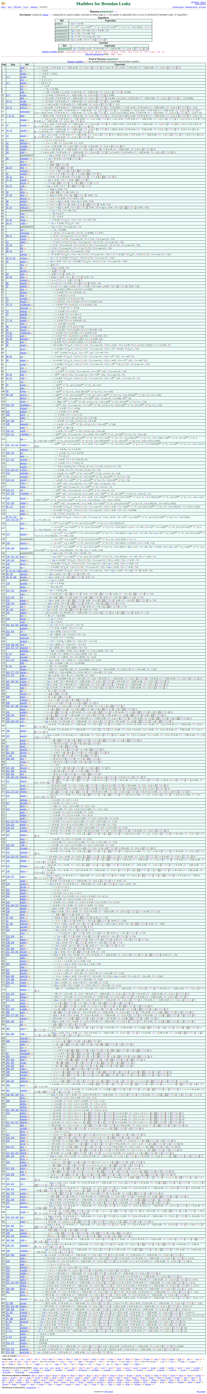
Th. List (25, 7)
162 (8, 625)
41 (7, 207)
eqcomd (23, 657)
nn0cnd (23, 311)
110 (7, 431)
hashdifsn (24, 651)
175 (8, 675)
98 (7, 395)
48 (7, 258)
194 (17, 721)
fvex (22, 368)
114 (16, 445)
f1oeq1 (23, 239)
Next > (203, 2)
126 (8, 490)
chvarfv (23, 577)
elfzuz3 (23, 463)
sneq (22, 140)
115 (7, 503)
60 (7, 574)
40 (7, 201)
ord (21, 606)
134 (17, 519)
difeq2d (23, 143)
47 (11, 223)
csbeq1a (24, 170)
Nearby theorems (200, 4)
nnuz (22, 456)
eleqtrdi (23, 459)
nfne (22, 167)
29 (11, 167)
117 (7, 459)
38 (11, 195)
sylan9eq (24, 660)
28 (7, 167)
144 (8, 564)
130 (12, 503)
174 (12, 660)
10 (7, 101)
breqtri (23, 83)
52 (7, 245)
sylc (22, 721)
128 (12, 493)
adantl (23, 136)
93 (7, 374)
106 (8, 415)
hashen (23, 669)
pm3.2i (23, 107)
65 (11, 571)
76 (7, 314)
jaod (22, 336)
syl (21, 245)
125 (8, 493)
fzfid (22, 510)
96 (7, 507)
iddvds (23, 73)
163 (12, 625)
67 (7, 286)
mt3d (22, 609)
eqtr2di (23, 480)
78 (11, 320)
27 (7, 180)
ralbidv (23, 149)
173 (8, 657)
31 (7, 174)
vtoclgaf (24, 571)
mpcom (23, 574)
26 (7, 158)
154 (12, 597)
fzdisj (22, 418)
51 (11, 236)
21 (7, 143)
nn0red (23, 411)
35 (11, 186)
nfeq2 (22, 697)
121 (17, 470)
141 (12, 556)
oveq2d (23, 298)
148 (14, 577)
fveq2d (23, 125)
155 (8, 600)
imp (22, 342)
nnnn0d (23, 583)
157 (8, 606)
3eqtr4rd (24, 648)
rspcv (22, 718)
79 (7, 333)
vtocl (22, 556)
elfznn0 (23, 408)
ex (21, 567)
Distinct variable (49, 51)
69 (7, 339)
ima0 (22, 427)
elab (22, 374)
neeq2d (23, 174)
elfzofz (23, 317)
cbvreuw (24, 706)
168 (12, 644)
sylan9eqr (24, 493)
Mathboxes (33, 7)
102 (8, 405)
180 (12, 681)
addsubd (24, 625)
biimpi (23, 731)
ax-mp (23, 77)
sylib (22, 186)
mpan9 (23, 180)
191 (8, 712)
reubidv (23, 712)
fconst (23, 385)
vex (22, 86)
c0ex (22, 388)
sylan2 (23, 560)
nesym (23, 183)
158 (11, 609)
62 (7, 277)
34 (7, 186)
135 (8, 560)
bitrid (22, 715)
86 (7, 345)
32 (11, 177)
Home (10, 7)
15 (13, 116)
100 (11, 395)
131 (11, 507)
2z (21, 70)
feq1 (22, 528)
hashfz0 (23, 628)
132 (14, 517)
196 (8, 731)
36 (7, 609)
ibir (21, 248)
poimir (45, 15)
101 (8, 445)
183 (8, 687)
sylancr (23, 445)
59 (7, 261)
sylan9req (24, 434)
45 (7, 220)
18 (11, 130)
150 (8, 583)
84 (11, 339)
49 (7, 251)
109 (8, 424)
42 (11, 207)
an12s (22, 564)
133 (8, 519)
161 (8, 672)
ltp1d (22, 415)
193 (8, 718)
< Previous (194, 2)
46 (11, 220)
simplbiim (24, 405)
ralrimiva (24, 158)
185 (8, 706)
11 (11, 101)
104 (8, 434)
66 (7, 283)
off (21, 518)
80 (7, 326)
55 (7, 248)
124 (12, 480)
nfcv (22, 161)
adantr (23, 261)
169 (17, 644)
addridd (23, 314)
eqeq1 (23, 709)
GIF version (202, 7)
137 (8, 534)
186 (8, 697)
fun (21, 439)
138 (8, 548)
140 (12, 548)
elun (22, 289)
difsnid (23, 120)
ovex (22, 213)
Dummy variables (75, 61)
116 (12, 453)
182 (8, 684)
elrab (22, 152)
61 (7, 571)
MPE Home (17, 7)
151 (8, 590)
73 (11, 304)
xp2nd (23, 364)
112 (12, 434)
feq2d (22, 498)
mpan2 (23, 236)
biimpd (23, 684)
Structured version (178, 7)
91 (11, 517)
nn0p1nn (24, 449)
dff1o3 (23, 398)
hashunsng (25, 111)
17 (7, 125)
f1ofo (22, 483)
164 (8, 648)
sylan (22, 507)
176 (10, 666)
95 (11, 378)
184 (12, 721)
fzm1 (22, 594)
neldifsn (24, 104)
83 (11, 336)
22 (7, 146)
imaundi (24, 476)
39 (7, 577)
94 (11, 374)
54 (11, 245)
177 (12, 672)
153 (8, 597)
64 (11, 277)
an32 (22, 725)
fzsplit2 (23, 467)
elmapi (23, 352)
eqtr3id (23, 130)
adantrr (23, 612)
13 (11, 107)
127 (12, 490)
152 (12, 590)
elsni (22, 295)
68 (14, 571)
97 (7, 385)
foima (22, 487)
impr (22, 687)
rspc (22, 177)
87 (7, 517)
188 (8, 703)
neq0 (22, 67)
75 (7, 311)
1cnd (22, 622)
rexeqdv (24, 146)
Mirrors (3, 7)
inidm (22, 513)
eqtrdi (22, 431)
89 (11, 356)
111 (12, 431)
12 (7, 107)
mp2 (22, 116)
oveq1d (23, 634)
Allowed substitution (94, 54)
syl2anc (23, 258)
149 (8, 603)
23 (7, 149)
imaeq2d (24, 424)
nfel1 (22, 192)
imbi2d (23, 286)
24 (7, 152)
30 (7, 177)
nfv (21, 189)
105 (8, 411)
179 (12, 675)
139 (8, 543)
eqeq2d (23, 703)
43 (11, 577)
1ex (22, 381)
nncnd (23, 619)
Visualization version (191, 7)
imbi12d (24, 207)
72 (7, 301)
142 (17, 556)
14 (9, 116)
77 (7, 320)
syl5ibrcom (25, 304)
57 (11, 258)
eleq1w (23, 198)
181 (17, 681)
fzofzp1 (23, 292)
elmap (23, 220)
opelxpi (23, 254)
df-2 (22, 80)
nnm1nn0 (24, 638)
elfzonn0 (24, 308)
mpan (22, 654)
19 (7, 136)
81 (7, 330)
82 (11, 333)
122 (8, 473)
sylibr (22, 223)
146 (18, 571)
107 (8, 421)
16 (7, 130)
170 (17, 648)
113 (12, 445)
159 (8, 612)
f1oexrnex (24, 233)
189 (17, 706)
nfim (22, 195)
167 (12, 648)
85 (7, 342)
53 (7, 242)
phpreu (23, 678)
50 (7, 236)
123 (8, 480)
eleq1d (23, 204)
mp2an (23, 672)
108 (12, 421)
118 (12, 459)
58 (14, 258)
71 (7, 298)
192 (12, 715)
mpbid (23, 503)
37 (7, 195)
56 (11, 251)
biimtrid (24, 339)
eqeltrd (23, 320)
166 (8, 634)
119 (7, 470)
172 (10, 654)
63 (7, 274)
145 (8, 567)
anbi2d (23, 201)
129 (8, 498)
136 (8, 556)
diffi (22, 98)
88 (7, 356)
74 (7, 336)
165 (12, 631)
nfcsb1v (23, 164)
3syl (22, 644)
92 (7, 378)
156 (12, 603)
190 (8, 715)
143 (12, 560)
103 (12, 405)
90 (7, 360)
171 (8, 660)
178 (17, 672)
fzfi (21, 89)
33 (11, 180)
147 (11, 574)
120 (12, 470)
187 (12, 706)
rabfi (22, 92)
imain (22, 401)
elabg (22, 242)
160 (8, 721)
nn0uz (23, 587)
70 (7, 304)
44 (7, 223)
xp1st (22, 349)
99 (7, 391)
